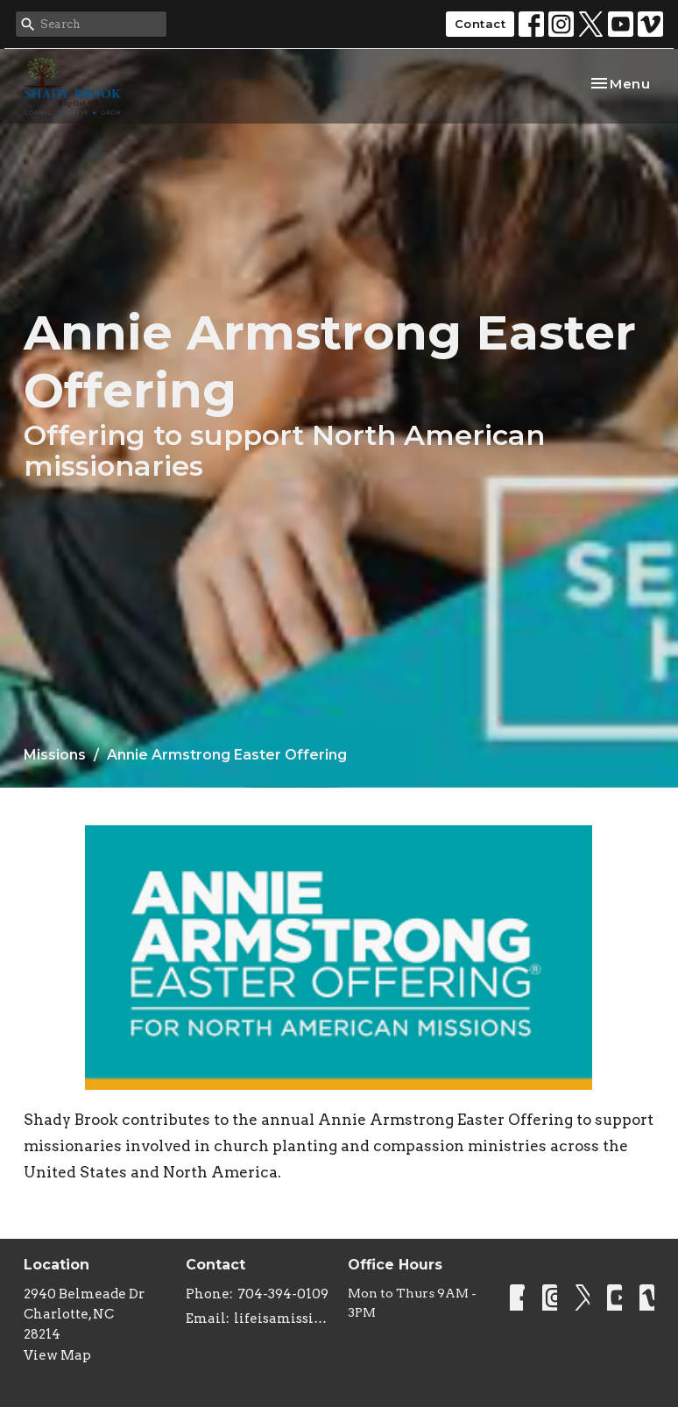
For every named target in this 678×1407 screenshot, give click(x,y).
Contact (480, 24)
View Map (57, 1355)
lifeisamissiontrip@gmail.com (282, 1318)
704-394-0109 (282, 1294)
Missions (55, 754)
